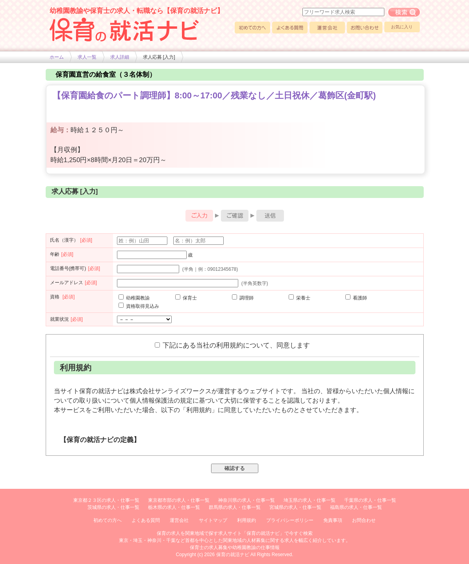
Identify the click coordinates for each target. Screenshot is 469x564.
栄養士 (299, 298)
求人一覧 (87, 57)
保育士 (186, 298)
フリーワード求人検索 (404, 12)
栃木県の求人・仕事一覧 (174, 507)
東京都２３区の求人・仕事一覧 (106, 500)
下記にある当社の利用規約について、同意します (232, 345)
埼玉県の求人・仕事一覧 (310, 500)
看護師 (356, 298)
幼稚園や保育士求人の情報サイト (124, 29)
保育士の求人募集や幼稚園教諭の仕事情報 (235, 547)
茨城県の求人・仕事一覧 (113, 507)
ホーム (57, 57)
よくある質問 (290, 27)
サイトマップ (213, 520)
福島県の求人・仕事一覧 (356, 507)
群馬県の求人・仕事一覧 (235, 507)
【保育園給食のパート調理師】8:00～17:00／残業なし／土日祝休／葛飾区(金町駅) (214, 95)
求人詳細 (119, 57)
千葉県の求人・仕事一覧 (370, 500)
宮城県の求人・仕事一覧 (295, 507)
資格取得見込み (139, 306)
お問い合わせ (364, 27)
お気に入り (402, 26)
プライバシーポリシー (289, 520)
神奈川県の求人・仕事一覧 (246, 500)
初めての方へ (252, 27)
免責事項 (332, 520)
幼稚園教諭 (134, 298)
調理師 (243, 298)
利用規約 (246, 520)
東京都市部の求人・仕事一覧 (178, 500)
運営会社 (327, 27)
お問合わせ (364, 520)
